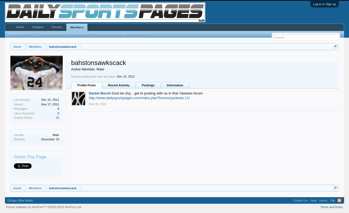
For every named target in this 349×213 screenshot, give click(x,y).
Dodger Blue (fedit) (20, 200)
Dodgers (38, 27)
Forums (57, 27)
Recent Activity (119, 85)
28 (57, 117)
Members (76, 27)
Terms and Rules (331, 207)
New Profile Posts (135, 34)
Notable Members (22, 34)
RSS (339, 200)
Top (332, 200)
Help (313, 200)
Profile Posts (86, 85)
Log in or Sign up (324, 4)
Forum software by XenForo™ (44, 207)
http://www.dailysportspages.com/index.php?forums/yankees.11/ (139, 98)
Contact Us (300, 200)
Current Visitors (82, 34)
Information (175, 85)
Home (20, 27)
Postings (148, 85)
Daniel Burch (100, 93)
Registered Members (53, 34)
